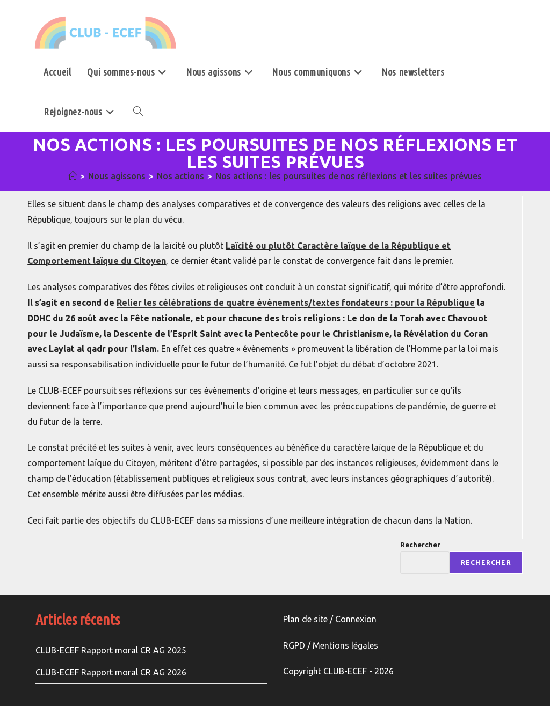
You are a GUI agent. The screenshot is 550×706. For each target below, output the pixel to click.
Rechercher (420, 544)
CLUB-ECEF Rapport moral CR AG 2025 (110, 650)
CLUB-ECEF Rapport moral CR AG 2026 (110, 672)
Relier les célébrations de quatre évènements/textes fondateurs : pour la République (296, 302)
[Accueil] (72, 176)
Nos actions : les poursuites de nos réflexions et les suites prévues (348, 176)
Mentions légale (343, 645)
